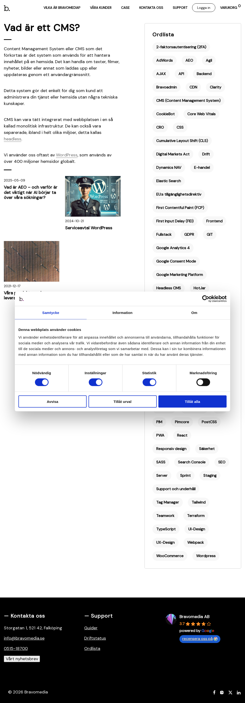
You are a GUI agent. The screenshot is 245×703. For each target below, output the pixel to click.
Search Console (192, 462)
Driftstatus (95, 638)
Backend (204, 73)
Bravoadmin (166, 87)
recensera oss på (199, 638)
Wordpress (206, 555)
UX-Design (165, 542)
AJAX (161, 73)
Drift (206, 154)
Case (125, 7)
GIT (210, 234)
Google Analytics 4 (173, 247)
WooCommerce (170, 555)
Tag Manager (167, 502)
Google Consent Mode (176, 261)
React (182, 435)
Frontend (214, 221)
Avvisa (52, 401)
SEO (221, 462)
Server (161, 475)
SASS (160, 462)
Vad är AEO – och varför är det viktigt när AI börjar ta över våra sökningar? (30, 192)
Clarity (215, 87)
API (181, 73)
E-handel (202, 167)
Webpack (195, 542)
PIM (159, 421)
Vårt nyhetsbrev (22, 659)
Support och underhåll (175, 488)
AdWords (164, 60)
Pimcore (182, 421)
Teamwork (165, 515)
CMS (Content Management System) (188, 100)
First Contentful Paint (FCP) (180, 207)
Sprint (185, 475)
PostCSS (209, 421)
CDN (193, 87)
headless (12, 139)
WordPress (67, 155)
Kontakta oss (151, 7)
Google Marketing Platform (179, 274)
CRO (160, 127)
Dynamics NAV (168, 167)
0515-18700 (16, 648)
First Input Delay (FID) (175, 221)
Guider (91, 628)
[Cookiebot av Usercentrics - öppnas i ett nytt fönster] (206, 298)
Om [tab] (194, 313)
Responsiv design (171, 448)
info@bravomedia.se (24, 638)
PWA (160, 435)
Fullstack (164, 234)
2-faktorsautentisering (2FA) (181, 46)
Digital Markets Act (172, 154)
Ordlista (163, 34)
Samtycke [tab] (50, 313)
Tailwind (199, 502)
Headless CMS (168, 288)
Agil (209, 60)
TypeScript (166, 529)
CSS (180, 127)
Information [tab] (122, 313)
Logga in (203, 7)
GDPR (189, 234)
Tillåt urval (123, 401)
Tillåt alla (192, 401)
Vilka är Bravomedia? (62, 7)
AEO (189, 60)
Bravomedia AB (194, 617)
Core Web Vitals (201, 113)
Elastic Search (168, 180)
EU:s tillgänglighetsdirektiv (178, 194)
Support (180, 7)
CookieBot (165, 113)
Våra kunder (100, 7)
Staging (210, 475)
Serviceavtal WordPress (88, 228)
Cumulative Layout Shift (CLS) (182, 140)
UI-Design (196, 529)
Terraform (196, 515)
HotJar (200, 288)
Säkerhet (207, 448)
